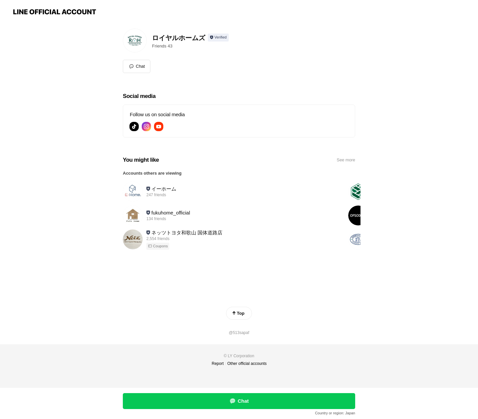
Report (218, 363)
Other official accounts (247, 363)
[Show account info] (218, 38)
